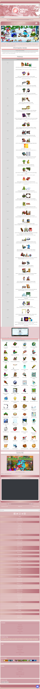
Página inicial (20, 506)
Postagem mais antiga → (36, 506)
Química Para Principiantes (20, 652)
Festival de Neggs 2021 (20, 669)
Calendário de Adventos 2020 (18, 22)
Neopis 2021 (20, 671)
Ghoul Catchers (20, 526)
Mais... (20, 654)
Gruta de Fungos (19, 559)
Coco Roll (19, 554)
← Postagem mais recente (4, 506)
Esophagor (19, 525)
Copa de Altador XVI (20, 668)
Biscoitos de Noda (19, 603)
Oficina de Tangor (19, 579)
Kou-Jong (19, 608)
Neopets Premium (19, 617)
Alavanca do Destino (19, 615)
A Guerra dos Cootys (20, 647)
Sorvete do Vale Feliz (20, 588)
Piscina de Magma (19, 581)
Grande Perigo (20, 528)
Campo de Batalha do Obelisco (19, 612)
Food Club (20, 629)
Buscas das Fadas (19, 595)
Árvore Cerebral (20, 523)
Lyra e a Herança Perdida (19, 550)
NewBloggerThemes (24, 686)
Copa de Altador (19, 518)
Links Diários (20, 624)
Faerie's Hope (20, 598)
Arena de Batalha (19, 543)
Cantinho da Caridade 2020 (20, 674)
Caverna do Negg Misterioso (20, 605)
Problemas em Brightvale (19, 538)
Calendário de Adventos (5, 43)
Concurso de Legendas (20, 566)
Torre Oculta (19, 600)
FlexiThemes (17, 686)
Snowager (19, 586)
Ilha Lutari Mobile (19, 563)
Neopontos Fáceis (20, 626)
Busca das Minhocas (19, 578)
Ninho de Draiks (19, 574)
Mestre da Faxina (19, 649)
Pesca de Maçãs (20, 531)
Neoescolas (19, 536)
